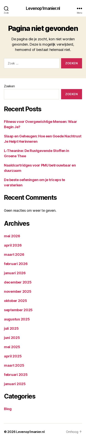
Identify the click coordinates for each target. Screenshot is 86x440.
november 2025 (17, 291)
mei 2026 (12, 236)
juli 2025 (11, 328)
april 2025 (13, 356)
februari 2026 (16, 264)
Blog (8, 409)
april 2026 (13, 245)
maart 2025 (14, 365)
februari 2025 (16, 375)
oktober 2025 (15, 301)
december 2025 (18, 282)
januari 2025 (15, 384)
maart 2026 (14, 254)
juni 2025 (12, 338)
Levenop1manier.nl (43, 8)
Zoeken (9, 86)
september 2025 (18, 310)
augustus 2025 (17, 319)
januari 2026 (15, 273)
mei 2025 (12, 347)
